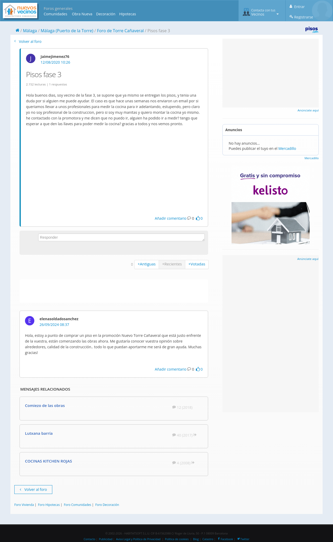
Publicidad (105, 539)
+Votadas (196, 263)
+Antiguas (147, 263)
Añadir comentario (171, 218)
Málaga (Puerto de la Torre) (67, 31)
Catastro (207, 539)
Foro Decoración (107, 505)
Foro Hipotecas (49, 505)
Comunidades (55, 13)
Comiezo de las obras (45, 405)
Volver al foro (27, 41)
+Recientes (172, 263)
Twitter (243, 539)
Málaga (30, 31)
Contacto (89, 539)
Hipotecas (127, 13)
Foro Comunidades (77, 505)
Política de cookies (177, 539)
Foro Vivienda (24, 505)
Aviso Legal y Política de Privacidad (138, 539)
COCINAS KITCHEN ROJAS (48, 461)
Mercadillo (287, 148)
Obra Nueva (82, 13)
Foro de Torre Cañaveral (120, 31)
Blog (196, 539)
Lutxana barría (39, 433)
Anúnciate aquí (308, 110)
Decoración (105, 13)
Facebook (225, 539)
